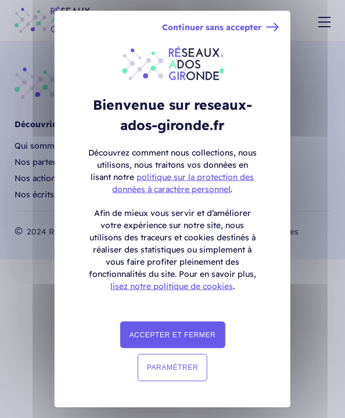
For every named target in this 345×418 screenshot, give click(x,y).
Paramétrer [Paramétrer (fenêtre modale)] (172, 367)
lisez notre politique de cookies (171, 286)
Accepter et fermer (173, 335)
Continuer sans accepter (211, 28)
